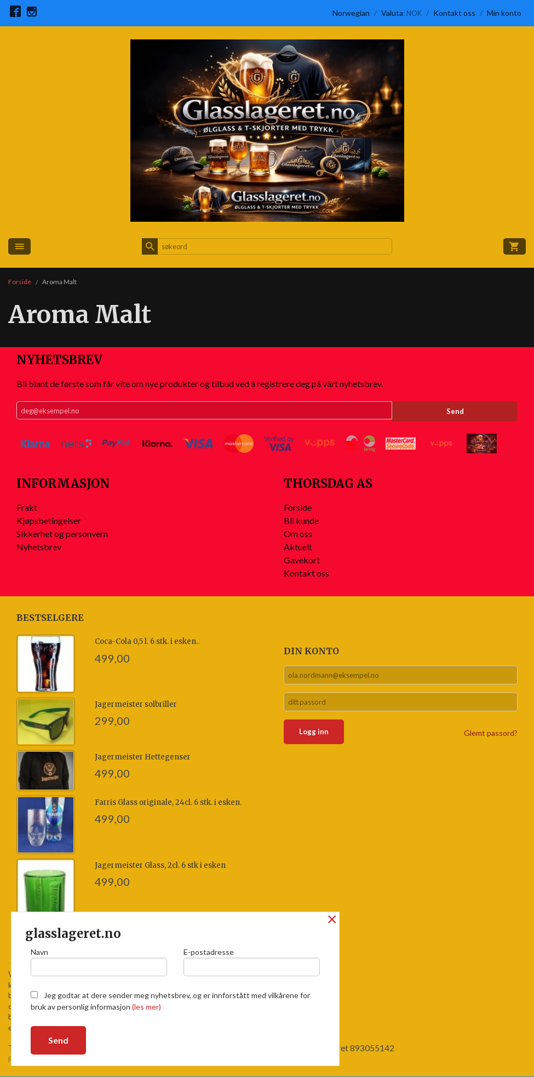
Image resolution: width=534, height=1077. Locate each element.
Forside (19, 282)
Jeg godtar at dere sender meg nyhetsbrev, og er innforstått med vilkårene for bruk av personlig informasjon (170, 1000)
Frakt (26, 507)
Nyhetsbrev (38, 547)
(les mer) (146, 1006)
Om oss (298, 533)
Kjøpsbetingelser (48, 520)
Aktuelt (298, 547)
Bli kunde (301, 520)
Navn (99, 960)
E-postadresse (251, 960)
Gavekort (302, 560)
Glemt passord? (491, 737)
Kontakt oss (306, 573)
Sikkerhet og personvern (62, 533)
